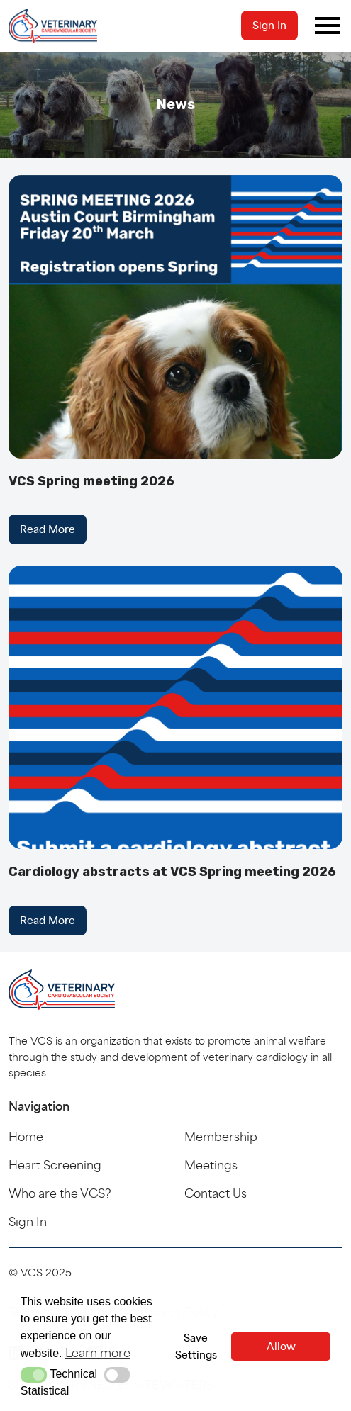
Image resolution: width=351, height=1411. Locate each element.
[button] (34, 1375)
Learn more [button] (97, 1352)
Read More (47, 529)
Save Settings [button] (196, 1346)
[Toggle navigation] (327, 26)
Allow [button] (281, 1346)
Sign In (269, 25)
